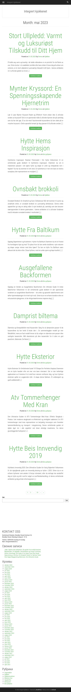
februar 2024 (8, 602)
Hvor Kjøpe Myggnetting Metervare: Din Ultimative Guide (21, 557)
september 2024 (9, 589)
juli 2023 (7, 615)
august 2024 (8, 591)
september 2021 (9, 655)
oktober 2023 (8, 609)
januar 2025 (8, 582)
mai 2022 (7, 641)
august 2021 (8, 657)
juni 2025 (7, 572)
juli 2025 (7, 571)
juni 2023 (7, 617)
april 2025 (7, 576)
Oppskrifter (7, 680)
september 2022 (9, 633)
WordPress (39, 689)
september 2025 (9, 567)
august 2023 (8, 613)
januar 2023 (8, 626)
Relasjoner (7, 682)
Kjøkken (47, 56)
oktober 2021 (8, 653)
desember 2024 (9, 583)
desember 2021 (9, 650)
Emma (40, 56)
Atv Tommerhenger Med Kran (35, 401)
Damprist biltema (35, 316)
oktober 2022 (8, 631)
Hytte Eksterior (35, 357)
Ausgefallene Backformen (35, 271)
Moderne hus (8, 678)
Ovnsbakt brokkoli (35, 189)
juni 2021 (7, 661)
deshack (54, 689)
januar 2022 (8, 648)
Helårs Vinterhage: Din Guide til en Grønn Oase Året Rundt (21, 553)
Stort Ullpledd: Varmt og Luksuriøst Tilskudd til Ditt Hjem (35, 43)
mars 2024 (7, 600)
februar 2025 (8, 580)
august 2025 (8, 569)
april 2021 (7, 664)
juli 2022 (7, 637)
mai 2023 (7, 618)
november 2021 (9, 652)
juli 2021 (7, 659)
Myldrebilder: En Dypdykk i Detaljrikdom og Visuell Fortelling (22, 551)
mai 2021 (7, 663)
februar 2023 (8, 624)
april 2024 (7, 598)
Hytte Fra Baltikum (35, 230)
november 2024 (9, 585)
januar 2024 (8, 604)
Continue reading (35, 76)
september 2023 (9, 611)
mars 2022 (7, 644)
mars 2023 (7, 622)
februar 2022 (8, 646)
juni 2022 (7, 639)
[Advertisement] (35, 515)
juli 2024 (7, 593)
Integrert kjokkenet (13, 2)
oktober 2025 (8, 565)
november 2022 (9, 629)
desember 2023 (9, 606)
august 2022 (8, 635)
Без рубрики (47, 154)
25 (37, 492)
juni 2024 (7, 594)
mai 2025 (7, 574)
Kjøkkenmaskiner (9, 676)
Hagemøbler (8, 672)
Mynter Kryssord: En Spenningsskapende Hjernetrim (35, 95)
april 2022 (7, 642)
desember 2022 (9, 628)
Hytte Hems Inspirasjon (35, 144)
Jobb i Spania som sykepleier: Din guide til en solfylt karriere (22, 550)
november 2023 (9, 607)
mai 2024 (7, 596)
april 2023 (7, 620)
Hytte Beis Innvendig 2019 (35, 452)
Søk (3, 497)
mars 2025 (7, 578)
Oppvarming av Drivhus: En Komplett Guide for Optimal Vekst (22, 555)
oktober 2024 (8, 587)
